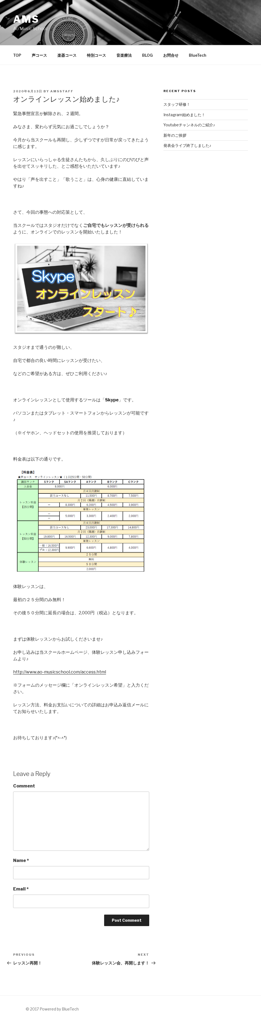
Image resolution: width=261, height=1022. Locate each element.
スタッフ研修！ (176, 104)
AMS (26, 19)
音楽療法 (124, 55)
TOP (17, 55)
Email (21, 889)
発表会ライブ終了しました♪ (187, 145)
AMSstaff (62, 91)
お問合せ (170, 55)
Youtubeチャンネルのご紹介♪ (189, 124)
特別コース (96, 55)
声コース (39, 55)
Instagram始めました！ (184, 114)
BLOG (147, 55)
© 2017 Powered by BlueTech (52, 1009)
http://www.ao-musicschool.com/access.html (59, 672)
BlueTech (197, 55)
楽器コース (67, 55)
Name (21, 860)
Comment (24, 786)
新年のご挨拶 (174, 135)
